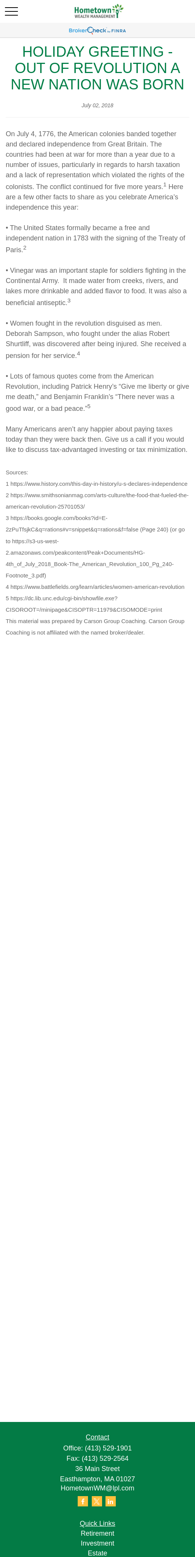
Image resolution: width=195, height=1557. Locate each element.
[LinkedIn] (110, 1501)
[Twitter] (97, 1501)
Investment (97, 1543)
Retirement (97, 1533)
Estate (97, 1553)
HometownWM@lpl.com (97, 1488)
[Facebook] (83, 1501)
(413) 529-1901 (108, 1448)
